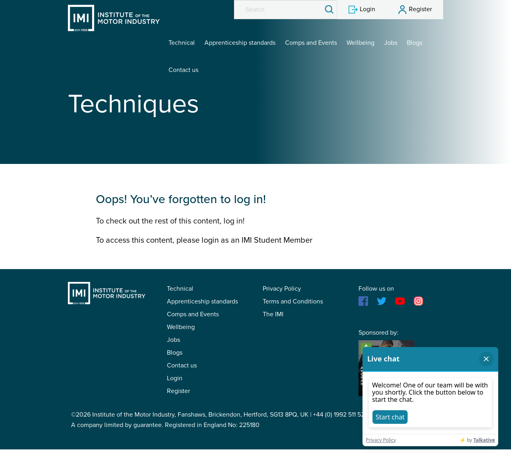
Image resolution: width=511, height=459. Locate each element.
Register (178, 391)
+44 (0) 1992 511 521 (339, 415)
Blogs (414, 43)
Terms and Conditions (293, 301)
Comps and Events (311, 43)
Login (174, 378)
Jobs (390, 43)
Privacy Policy (282, 289)
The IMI (273, 314)
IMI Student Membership (114, 18)
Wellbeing (360, 43)
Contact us (183, 70)
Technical (181, 43)
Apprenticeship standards (239, 43)
